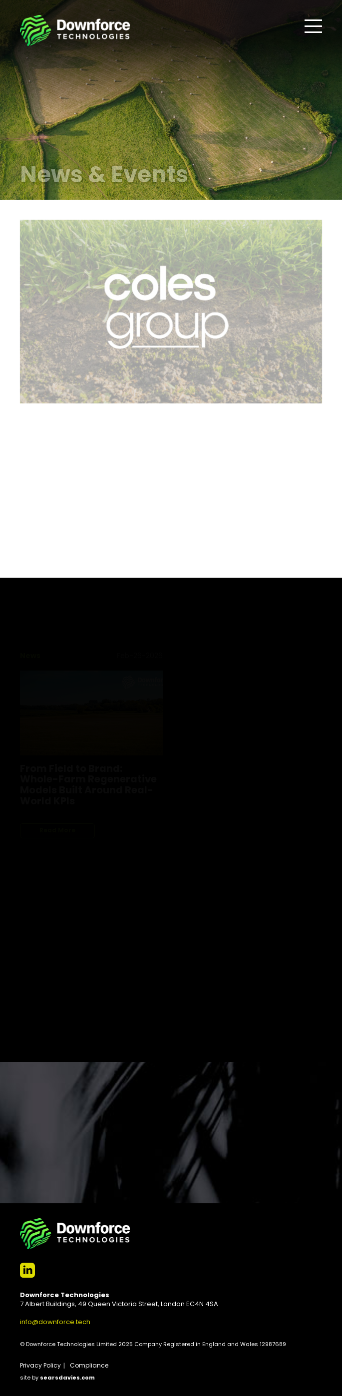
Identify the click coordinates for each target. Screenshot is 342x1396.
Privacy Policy (40, 1366)
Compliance (89, 1366)
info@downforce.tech (55, 1322)
